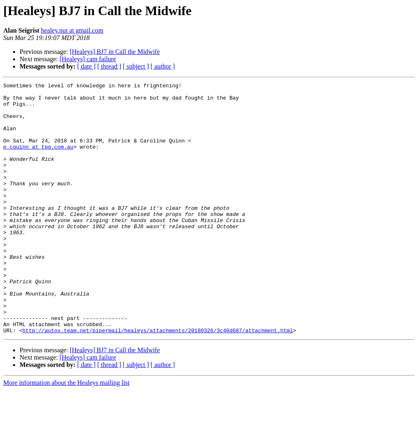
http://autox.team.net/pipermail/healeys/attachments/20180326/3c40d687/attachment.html (157, 380)
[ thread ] (109, 66)
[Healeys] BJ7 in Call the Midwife (115, 51)
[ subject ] (136, 66)
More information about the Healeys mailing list (66, 432)
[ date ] (86, 66)
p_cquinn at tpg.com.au (38, 160)
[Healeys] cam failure (88, 59)
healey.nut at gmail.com (72, 30)
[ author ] (163, 66)
